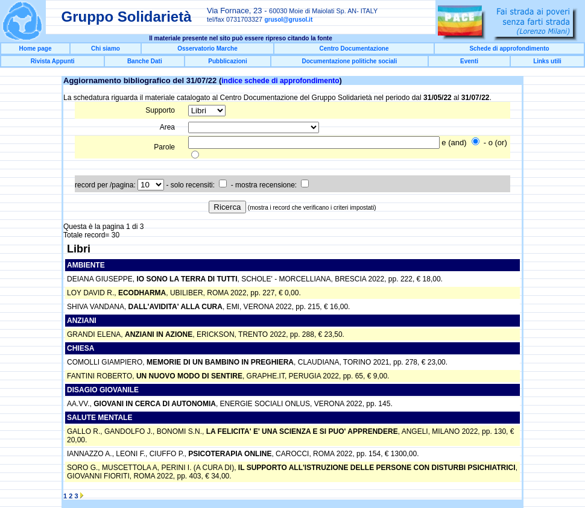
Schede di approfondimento (509, 48)
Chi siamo (105, 48)
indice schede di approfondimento (280, 81)
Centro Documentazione (353, 48)
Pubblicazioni (227, 61)
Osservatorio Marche (207, 48)
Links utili (547, 61)
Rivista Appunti (53, 61)
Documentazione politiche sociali (349, 61)
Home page (35, 48)
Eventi (469, 61)
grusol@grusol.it (288, 19)
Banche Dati (144, 61)
